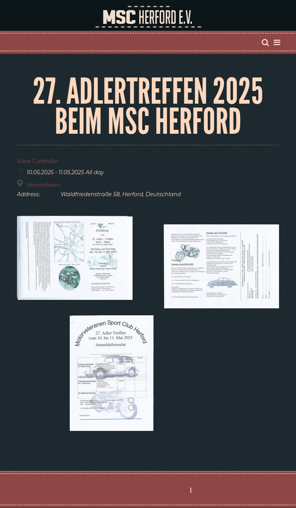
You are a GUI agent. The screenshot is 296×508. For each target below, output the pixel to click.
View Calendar (38, 161)
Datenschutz (212, 489)
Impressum (171, 489)
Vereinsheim (44, 185)
